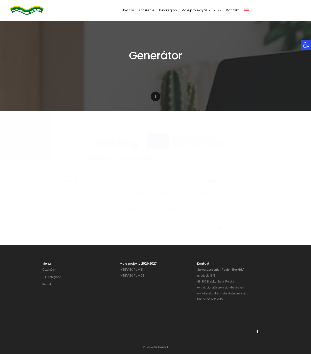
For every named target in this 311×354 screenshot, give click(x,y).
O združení (49, 269)
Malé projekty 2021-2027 (201, 10)
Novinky (128, 10)
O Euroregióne (51, 277)
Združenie (147, 10)
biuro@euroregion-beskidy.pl (225, 287)
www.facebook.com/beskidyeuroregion (222, 293)
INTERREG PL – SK (132, 269)
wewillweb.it (159, 347)
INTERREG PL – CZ (132, 275)
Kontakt (232, 10)
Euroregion (168, 10)
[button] (306, 45)
